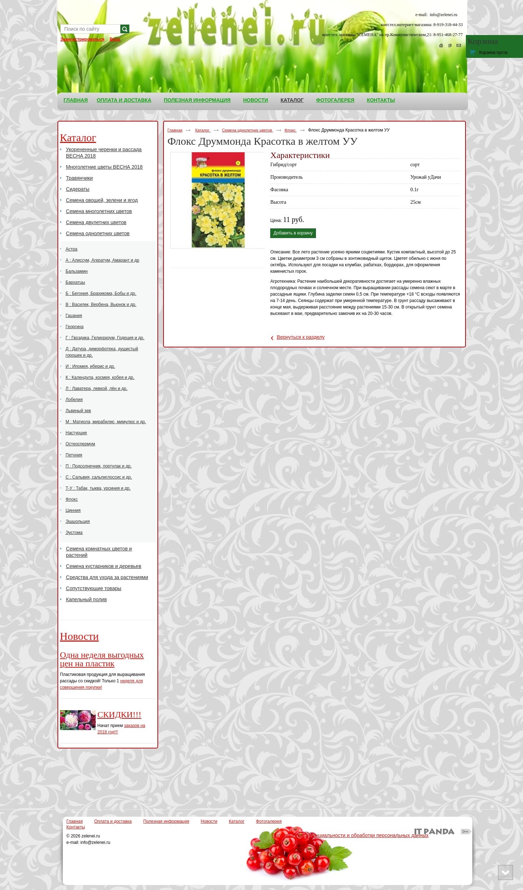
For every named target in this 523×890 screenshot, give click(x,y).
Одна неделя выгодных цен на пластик (102, 659)
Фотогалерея (269, 821)
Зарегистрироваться (82, 39)
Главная (174, 130)
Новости (79, 636)
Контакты (75, 827)
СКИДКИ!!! (119, 714)
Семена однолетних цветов (247, 130)
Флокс (291, 130)
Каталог (292, 100)
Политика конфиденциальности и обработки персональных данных (350, 835)
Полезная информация (166, 821)
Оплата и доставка (113, 821)
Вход (115, 39)
